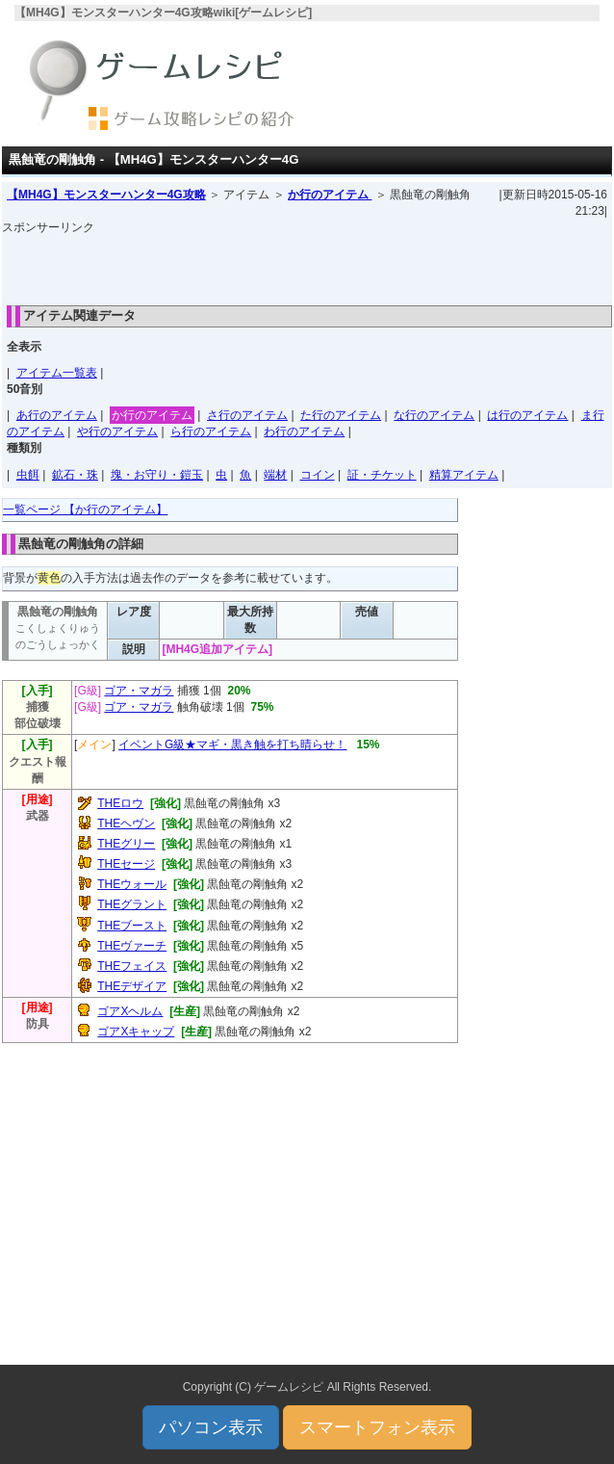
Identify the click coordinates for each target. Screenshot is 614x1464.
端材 (275, 475)
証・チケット (382, 475)
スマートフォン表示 (377, 1427)
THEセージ (126, 864)
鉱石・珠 (75, 475)
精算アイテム (464, 475)
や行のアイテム (117, 431)
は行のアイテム (527, 415)
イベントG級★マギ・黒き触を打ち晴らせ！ (232, 744)
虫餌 (27, 475)
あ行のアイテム (56, 415)
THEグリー (126, 843)
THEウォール (131, 884)
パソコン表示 (211, 1427)
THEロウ (120, 803)
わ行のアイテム (304, 431)
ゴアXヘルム (130, 1011)
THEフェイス (131, 966)
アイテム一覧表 (56, 372)
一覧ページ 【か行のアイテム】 (85, 509)
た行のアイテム (340, 415)
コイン (317, 475)
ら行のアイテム (210, 431)
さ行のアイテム (247, 415)
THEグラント (131, 904)
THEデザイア (131, 986)
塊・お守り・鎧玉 (157, 475)
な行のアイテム (434, 415)
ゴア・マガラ (138, 690)
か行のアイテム (329, 194)
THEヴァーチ (131, 946)
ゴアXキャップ (135, 1031)
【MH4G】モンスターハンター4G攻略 (106, 194)
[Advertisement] (307, 265)
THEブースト (131, 925)
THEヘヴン (126, 823)
